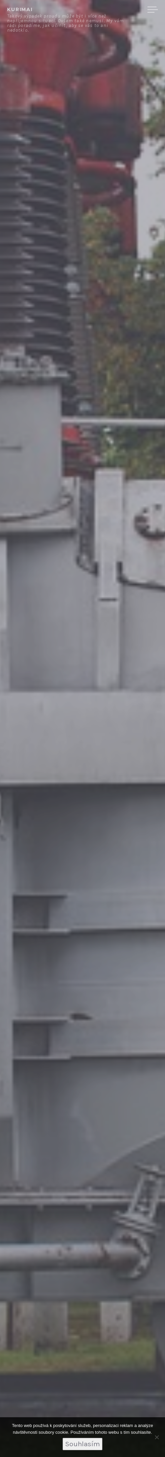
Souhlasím (82, 1444)
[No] (156, 1437)
